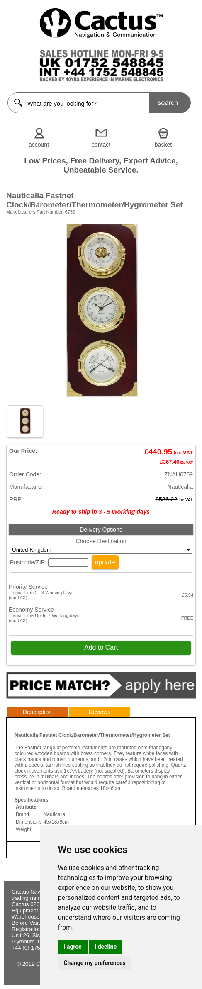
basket (163, 144)
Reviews (100, 712)
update (105, 562)
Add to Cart (101, 647)
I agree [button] (72, 946)
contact (101, 144)
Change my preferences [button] (94, 963)
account (39, 144)
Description (37, 712)
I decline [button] (106, 946)
